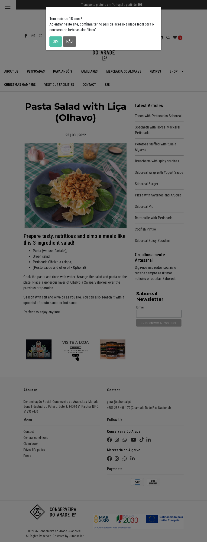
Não (70, 41)
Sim (56, 41)
